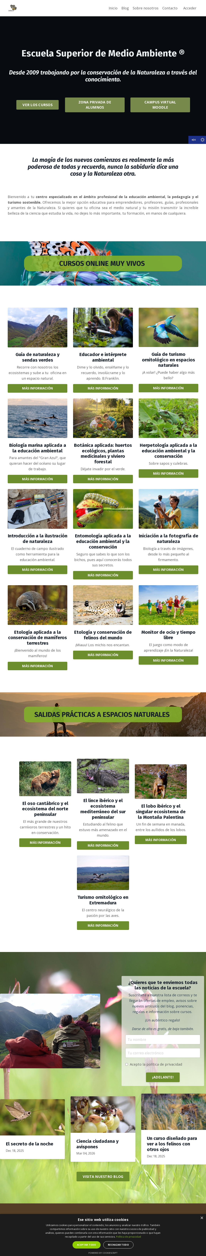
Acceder (189, 8)
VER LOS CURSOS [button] (38, 104)
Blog (125, 8)
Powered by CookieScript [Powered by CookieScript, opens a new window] (103, 1252)
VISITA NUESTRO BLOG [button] (103, 1176)
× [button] (201, 1218)
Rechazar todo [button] (118, 1244)
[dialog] (103, 1235)
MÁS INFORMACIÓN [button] (37, 388)
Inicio (113, 8)
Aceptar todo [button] (86, 1244)
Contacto (170, 8)
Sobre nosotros (145, 8)
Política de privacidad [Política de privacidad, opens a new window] (128, 1236)
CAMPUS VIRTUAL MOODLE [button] (160, 105)
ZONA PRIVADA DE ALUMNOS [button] (94, 105)
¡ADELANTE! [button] (162, 1077)
